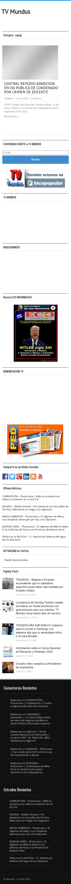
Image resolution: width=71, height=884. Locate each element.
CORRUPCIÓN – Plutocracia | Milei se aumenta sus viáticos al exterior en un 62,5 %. (31, 498)
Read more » (11, 116)
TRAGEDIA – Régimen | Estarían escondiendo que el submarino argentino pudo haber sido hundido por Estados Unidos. (39, 585)
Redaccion (9, 98)
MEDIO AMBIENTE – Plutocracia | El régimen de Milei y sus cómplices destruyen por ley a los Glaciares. (33, 518)
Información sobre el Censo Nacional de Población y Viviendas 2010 (38, 649)
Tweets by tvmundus (16, 560)
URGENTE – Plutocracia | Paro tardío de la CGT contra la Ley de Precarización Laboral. (31, 752)
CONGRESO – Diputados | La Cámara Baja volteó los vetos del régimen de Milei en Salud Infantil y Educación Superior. (30, 719)
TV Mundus (15, 12)
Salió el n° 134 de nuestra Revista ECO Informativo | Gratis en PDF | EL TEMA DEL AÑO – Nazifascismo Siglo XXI (30, 736)
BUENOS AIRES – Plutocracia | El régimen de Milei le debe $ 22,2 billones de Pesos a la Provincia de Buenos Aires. (35, 528)
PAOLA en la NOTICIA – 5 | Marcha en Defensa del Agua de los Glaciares (34, 538)
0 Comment (35, 98)
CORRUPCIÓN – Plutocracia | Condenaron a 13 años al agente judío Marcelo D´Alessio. (31, 703)
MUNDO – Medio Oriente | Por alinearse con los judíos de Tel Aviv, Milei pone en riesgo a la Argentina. (35, 508)
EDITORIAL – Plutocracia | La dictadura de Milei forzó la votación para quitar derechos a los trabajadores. (30, 767)
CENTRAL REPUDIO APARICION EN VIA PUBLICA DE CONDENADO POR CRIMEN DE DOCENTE (31, 87)
